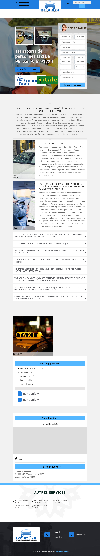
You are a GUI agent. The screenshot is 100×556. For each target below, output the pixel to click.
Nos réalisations (27, 69)
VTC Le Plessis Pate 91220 (20, 501)
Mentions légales (62, 551)
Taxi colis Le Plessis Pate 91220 (59, 501)
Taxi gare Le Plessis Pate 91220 (39, 507)
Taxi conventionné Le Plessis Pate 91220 (40, 501)
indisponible (22, 3)
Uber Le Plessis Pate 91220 (21, 507)
